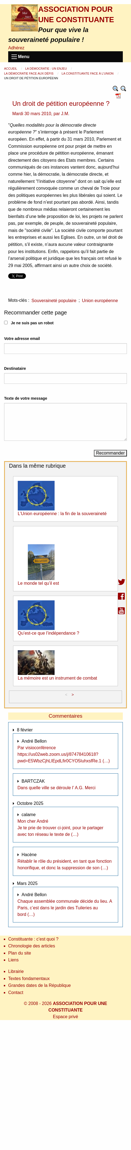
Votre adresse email (22, 338)
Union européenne (100, 300)
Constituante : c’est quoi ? (33, 939)
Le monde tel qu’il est (38, 583)
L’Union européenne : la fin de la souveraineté (62, 513)
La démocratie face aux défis (29, 73)
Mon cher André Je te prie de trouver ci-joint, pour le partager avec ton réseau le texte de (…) (60, 828)
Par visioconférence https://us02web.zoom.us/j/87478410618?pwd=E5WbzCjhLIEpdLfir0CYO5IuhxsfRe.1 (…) (63, 754)
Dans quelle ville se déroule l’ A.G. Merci (56, 787)
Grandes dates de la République (39, 985)
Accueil (11, 68)
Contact (15, 992)
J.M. (65, 113)
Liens (13, 960)
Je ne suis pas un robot (28, 323)
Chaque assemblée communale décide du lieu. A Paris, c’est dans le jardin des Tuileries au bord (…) (64, 908)
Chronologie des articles (31, 946)
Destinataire (15, 368)
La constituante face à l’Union (88, 73)
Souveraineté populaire (53, 300)
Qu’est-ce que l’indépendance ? (48, 633)
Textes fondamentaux (29, 978)
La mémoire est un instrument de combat (57, 678)
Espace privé (65, 1016)
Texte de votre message (25, 398)
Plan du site (19, 953)
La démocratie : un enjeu (46, 68)
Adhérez (16, 48)
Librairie (16, 971)
